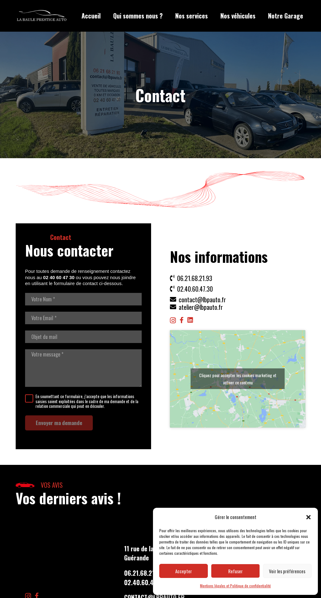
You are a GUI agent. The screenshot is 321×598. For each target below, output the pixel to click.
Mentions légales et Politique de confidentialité (235, 585)
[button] (308, 517)
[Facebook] (182, 320)
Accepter (183, 571)
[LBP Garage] (42, 16)
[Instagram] (173, 320)
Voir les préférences (287, 571)
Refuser (235, 571)
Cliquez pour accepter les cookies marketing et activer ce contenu (237, 379)
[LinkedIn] (190, 320)
